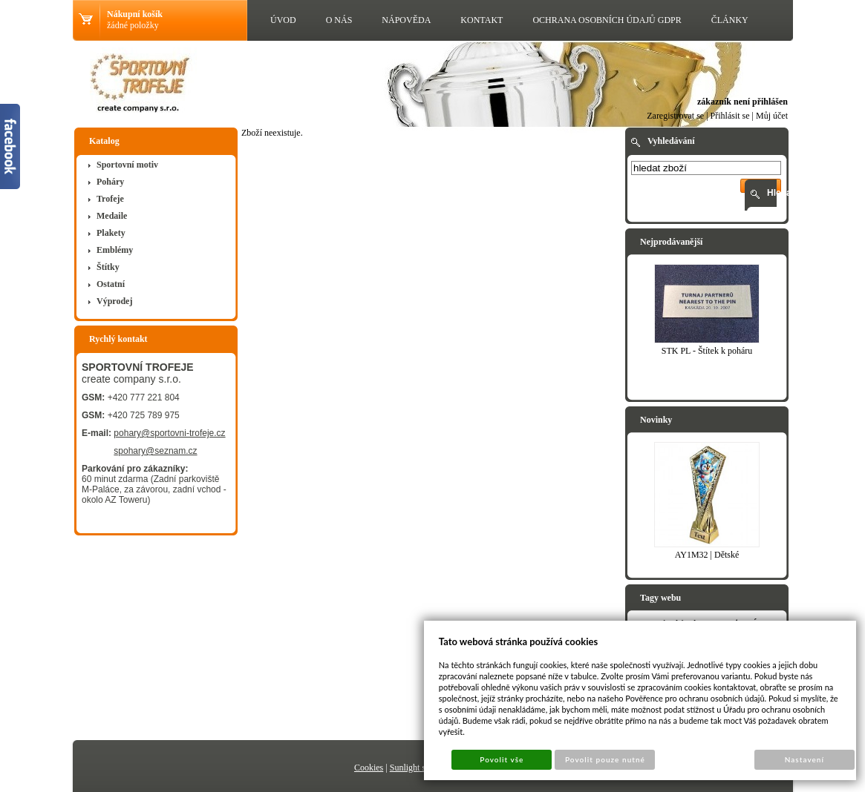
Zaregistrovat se (675, 115)
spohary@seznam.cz (155, 451)
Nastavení (804, 759)
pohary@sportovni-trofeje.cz (169, 433)
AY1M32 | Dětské (707, 555)
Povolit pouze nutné (605, 759)
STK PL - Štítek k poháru (707, 351)
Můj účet (772, 115)
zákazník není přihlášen (742, 101)
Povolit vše (501, 759)
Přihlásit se (730, 115)
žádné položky (133, 25)
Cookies (368, 767)
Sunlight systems (420, 767)
